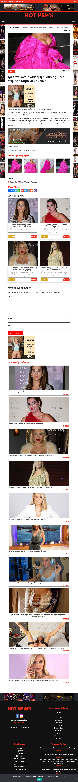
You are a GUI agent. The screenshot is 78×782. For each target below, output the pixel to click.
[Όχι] (76, 778)
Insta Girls (58, 725)
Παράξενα (58, 736)
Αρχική (11, 27)
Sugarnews (58, 717)
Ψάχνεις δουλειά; (19, 766)
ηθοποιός (12, 182)
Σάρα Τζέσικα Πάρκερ (27, 182)
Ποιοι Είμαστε (19, 761)
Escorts (19, 748)
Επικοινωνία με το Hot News (19, 728)
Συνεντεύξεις (58, 728)
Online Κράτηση (19, 759)
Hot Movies (58, 731)
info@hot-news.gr (19, 722)
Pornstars (58, 723)
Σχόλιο (10, 296)
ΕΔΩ (12, 150)
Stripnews (58, 720)
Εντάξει (39, 779)
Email (9, 325)
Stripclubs (19, 751)
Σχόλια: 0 (66, 71)
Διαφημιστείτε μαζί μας (19, 764)
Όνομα (10, 318)
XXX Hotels (19, 756)
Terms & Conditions (19, 769)
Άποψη (58, 738)
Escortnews (58, 715)
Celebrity (18, 27)
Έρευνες (58, 733)
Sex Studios (19, 753)
